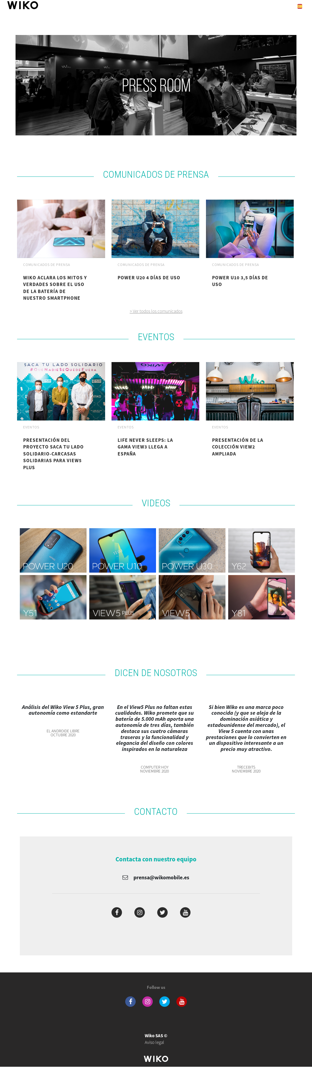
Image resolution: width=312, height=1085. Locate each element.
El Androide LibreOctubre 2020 (63, 733)
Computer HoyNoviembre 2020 (154, 769)
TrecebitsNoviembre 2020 (246, 769)
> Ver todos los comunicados (156, 311)
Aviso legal (156, 1039)
